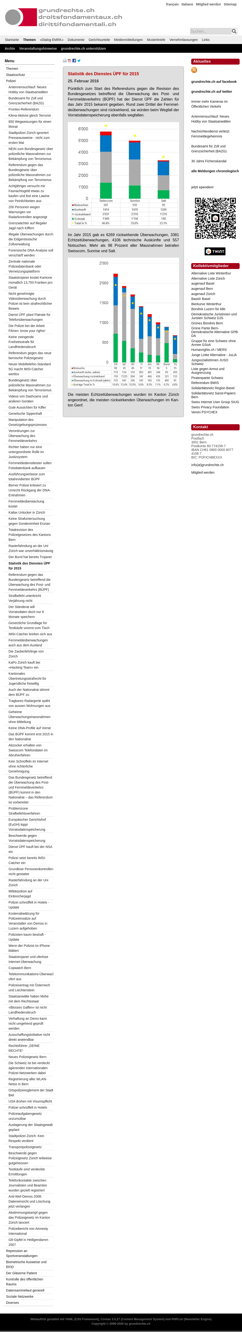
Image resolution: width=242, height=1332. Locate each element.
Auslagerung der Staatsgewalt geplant (31, 1127)
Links (206, 40)
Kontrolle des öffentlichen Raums (24, 1281)
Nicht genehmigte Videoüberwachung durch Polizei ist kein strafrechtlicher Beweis (30, 301)
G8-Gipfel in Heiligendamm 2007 (28, 1242)
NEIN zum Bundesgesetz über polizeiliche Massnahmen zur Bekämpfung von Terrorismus (31, 154)
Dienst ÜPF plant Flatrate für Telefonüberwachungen (29, 317)
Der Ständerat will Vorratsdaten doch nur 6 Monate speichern (26, 612)
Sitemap (230, 4)
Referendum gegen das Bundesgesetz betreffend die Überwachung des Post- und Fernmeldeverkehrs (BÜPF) (30, 582)
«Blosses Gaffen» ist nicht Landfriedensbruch (28, 1010)
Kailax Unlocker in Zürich (27, 512)
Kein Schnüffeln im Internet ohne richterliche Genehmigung (28, 766)
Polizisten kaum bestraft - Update (27, 937)
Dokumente (76, 40)
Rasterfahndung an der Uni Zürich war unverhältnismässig (31, 548)
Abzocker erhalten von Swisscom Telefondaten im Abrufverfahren (28, 750)
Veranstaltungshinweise (38, 48)
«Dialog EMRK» (52, 40)
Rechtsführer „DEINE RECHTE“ (24, 1048)
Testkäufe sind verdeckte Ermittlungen (27, 1171)
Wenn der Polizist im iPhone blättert (29, 948)
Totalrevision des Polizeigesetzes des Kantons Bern (30, 535)
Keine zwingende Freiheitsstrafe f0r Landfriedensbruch (22, 342)
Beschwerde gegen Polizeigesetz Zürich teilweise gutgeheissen (30, 1158)
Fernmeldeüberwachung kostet (26, 503)
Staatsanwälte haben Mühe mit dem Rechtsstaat (29, 998)
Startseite (12, 40)
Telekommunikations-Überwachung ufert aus (31, 976)
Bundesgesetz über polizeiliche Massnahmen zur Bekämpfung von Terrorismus (30, 385)
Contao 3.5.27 (110, 1319)
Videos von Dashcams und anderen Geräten (28, 398)
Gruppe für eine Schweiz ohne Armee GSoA (213, 343)
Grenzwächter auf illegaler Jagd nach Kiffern (28, 225)
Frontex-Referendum (24, 109)
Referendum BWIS (205, 383)
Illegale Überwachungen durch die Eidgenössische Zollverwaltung (31, 239)
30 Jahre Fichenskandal (208, 161)
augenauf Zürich (203, 294)
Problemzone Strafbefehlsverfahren (24, 811)
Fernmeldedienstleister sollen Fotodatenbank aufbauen (30, 465)
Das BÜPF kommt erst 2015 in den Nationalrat (31, 736)
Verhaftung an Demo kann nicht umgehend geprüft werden (28, 1023)
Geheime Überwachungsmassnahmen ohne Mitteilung (29, 717)
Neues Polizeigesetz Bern (27, 1057)
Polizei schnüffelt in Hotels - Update (29, 904)
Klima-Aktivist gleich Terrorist (30, 115)
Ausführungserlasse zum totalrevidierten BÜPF (27, 476)
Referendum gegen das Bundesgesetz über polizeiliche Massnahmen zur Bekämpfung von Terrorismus (30, 172)
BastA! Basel (200, 299)
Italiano (187, 4)
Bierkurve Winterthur (206, 304)
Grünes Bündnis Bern (207, 323)
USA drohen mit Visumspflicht (30, 1101)
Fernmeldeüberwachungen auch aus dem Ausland (28, 642)
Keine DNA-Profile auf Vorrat (30, 728)
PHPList (177, 1319)
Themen (29, 40)
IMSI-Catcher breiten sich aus (30, 634)
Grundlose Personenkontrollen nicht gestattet (31, 871)
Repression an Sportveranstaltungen (22, 1253)
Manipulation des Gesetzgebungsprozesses (28, 422)
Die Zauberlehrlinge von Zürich (26, 653)
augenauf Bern (202, 289)
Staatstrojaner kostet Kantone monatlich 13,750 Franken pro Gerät (30, 282)
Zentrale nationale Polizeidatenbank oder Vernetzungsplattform (25, 266)
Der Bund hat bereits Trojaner (30, 557)
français (172, 4)
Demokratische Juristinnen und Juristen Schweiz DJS (214, 316)
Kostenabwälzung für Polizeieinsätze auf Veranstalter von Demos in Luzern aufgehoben (28, 921)
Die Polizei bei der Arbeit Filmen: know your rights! (27, 328)
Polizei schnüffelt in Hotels (28, 1107)
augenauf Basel (202, 283)
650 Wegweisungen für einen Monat (30, 124)
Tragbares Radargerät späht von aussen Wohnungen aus (29, 703)
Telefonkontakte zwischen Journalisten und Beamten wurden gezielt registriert (28, 1185)
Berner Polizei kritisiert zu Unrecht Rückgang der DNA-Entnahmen (30, 490)
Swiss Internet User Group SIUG (215, 402)
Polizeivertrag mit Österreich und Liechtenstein (29, 987)
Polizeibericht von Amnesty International (28, 1231)
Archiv (10, 48)
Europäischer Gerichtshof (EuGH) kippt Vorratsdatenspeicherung (27, 824)
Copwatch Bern (20, 968)
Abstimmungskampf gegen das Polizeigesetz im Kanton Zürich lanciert (29, 1217)
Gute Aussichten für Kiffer (27, 407)
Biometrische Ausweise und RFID (26, 1264)
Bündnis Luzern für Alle (208, 309)
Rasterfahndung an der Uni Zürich (28, 882)
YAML (69, 1319)
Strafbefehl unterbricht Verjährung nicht (25, 598)
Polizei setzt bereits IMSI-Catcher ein (27, 860)
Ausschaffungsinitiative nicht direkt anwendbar (29, 1037)
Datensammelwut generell (25, 1290)
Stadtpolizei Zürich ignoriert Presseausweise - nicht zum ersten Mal (29, 138)
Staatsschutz (15, 75)
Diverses (12, 1303)
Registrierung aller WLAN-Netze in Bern (28, 1081)
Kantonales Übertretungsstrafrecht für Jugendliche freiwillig (27, 678)
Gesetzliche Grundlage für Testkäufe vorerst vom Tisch (29, 625)
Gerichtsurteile (99, 40)
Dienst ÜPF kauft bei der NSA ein (30, 849)
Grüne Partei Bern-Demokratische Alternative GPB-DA (215, 332)
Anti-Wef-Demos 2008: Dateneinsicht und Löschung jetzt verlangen (29, 1201)
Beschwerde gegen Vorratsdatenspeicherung (27, 838)
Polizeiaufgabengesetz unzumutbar (25, 1116)
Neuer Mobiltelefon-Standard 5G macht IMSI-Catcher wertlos (30, 369)
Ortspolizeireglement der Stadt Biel (31, 1092)
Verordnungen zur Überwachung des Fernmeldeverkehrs (23, 436)
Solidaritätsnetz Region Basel (212, 388)
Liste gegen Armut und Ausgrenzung (207, 371)
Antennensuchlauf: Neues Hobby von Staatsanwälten (28, 89)
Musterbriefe (156, 40)
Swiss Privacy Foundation (210, 407)
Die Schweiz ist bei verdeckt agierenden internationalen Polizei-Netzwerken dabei (29, 1068)
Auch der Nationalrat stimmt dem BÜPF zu (29, 692)
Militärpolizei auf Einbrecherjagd (20, 893)
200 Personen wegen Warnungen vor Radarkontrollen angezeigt (28, 212)
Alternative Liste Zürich (208, 278)
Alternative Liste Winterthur (211, 273)
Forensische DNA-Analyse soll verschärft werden (31, 252)
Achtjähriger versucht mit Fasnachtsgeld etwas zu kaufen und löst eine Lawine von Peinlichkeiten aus (29, 193)
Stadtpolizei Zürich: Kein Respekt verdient (26, 1138)
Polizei (11, 81)
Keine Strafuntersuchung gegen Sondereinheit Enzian (29, 521)
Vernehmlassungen (183, 40)
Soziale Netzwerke (20, 1296)
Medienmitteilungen (128, 40)
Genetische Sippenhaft (25, 413)
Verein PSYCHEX (204, 412)
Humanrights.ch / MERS (209, 350)
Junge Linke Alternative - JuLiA (214, 355)
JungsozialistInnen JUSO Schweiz (209, 362)
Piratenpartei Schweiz (207, 378)
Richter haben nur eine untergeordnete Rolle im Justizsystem (26, 452)
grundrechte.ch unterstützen (83, 48)
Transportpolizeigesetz (25, 1147)
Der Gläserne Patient (21, 1273)
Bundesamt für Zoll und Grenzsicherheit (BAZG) (26, 100)
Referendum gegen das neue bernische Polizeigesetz (30, 355)
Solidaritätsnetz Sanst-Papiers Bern (213, 395)
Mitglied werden (208, 4)
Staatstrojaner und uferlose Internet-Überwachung (28, 959)
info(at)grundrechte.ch (207, 465)
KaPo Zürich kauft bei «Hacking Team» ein (24, 665)
